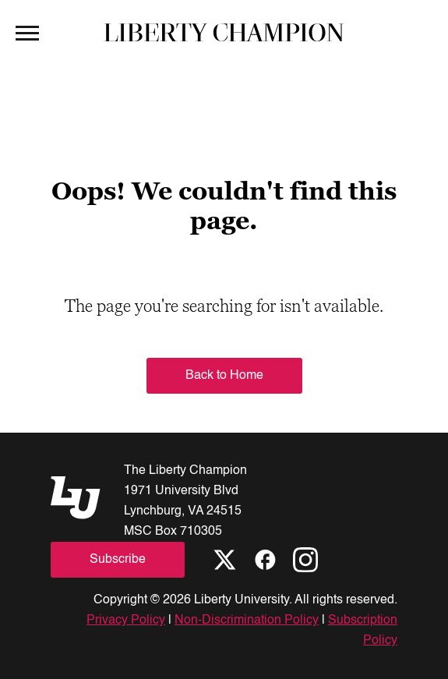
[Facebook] (264, 559)
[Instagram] (305, 559)
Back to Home (224, 376)
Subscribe (118, 559)
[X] (224, 559)
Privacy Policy (125, 620)
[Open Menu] (27, 32)
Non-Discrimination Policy (247, 620)
